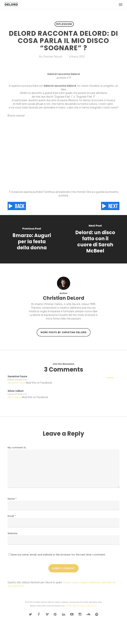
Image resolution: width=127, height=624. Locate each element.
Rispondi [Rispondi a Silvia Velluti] (109, 378)
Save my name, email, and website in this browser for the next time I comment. (58, 554)
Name (12, 498)
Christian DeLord (52, 56)
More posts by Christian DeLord (64, 332)
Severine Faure (17, 376)
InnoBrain (69, 606)
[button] (120, 4)
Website (12, 533)
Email (12, 516)
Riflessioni (64, 24)
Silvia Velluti (15, 391)
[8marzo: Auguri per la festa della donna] (32, 239)
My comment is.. (17, 447)
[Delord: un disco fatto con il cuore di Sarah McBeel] (95, 239)
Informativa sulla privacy (86, 606)
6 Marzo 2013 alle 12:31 (17, 380)
